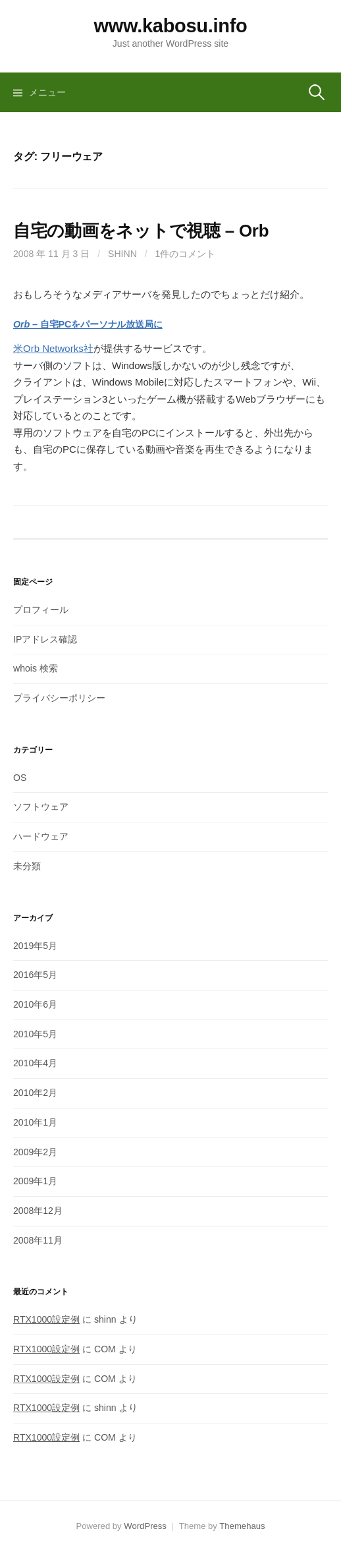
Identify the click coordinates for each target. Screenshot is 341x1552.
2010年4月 (35, 1063)
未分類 (27, 866)
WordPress (145, 1526)
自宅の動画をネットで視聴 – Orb (141, 230)
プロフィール (40, 609)
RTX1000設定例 (46, 1319)
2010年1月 (35, 1122)
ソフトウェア (40, 806)
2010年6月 (35, 1004)
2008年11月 (38, 1240)
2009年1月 (35, 1181)
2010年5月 (35, 1034)
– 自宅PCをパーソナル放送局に (88, 324)
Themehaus (242, 1526)
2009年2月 (35, 1152)
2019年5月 (35, 945)
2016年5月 (35, 974)
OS (19, 777)
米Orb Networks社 (53, 348)
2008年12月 (38, 1210)
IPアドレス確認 (45, 639)
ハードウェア (40, 836)
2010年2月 (35, 1092)
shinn (122, 253)
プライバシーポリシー (59, 698)
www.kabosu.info (170, 25)
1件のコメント (185, 253)
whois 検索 (35, 668)
